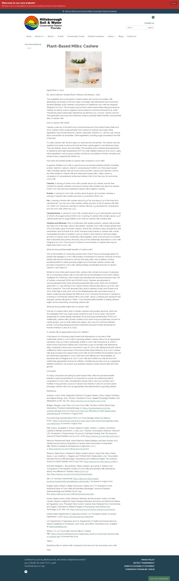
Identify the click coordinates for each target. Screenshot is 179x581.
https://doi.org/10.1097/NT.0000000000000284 (71, 474)
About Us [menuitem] (39, 36)
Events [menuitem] (61, 36)
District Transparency (144, 563)
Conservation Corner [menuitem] (75, 36)
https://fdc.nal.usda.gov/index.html (78, 517)
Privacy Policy (148, 560)
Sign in (152, 569)
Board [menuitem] (50, 36)
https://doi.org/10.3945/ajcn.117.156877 (101, 461)
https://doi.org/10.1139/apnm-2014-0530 (88, 401)
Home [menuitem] (28, 36)
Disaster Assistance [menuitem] (96, 36)
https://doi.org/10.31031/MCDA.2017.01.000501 (69, 449)
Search (150, 28)
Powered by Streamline (136, 569)
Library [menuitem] (110, 36)
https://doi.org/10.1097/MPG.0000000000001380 (72, 494)
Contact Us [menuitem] (131, 36)
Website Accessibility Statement (139, 566)
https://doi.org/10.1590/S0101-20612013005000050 (92, 509)
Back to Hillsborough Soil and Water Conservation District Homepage (91, 11)
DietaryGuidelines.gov (58, 527)
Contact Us (149, 23)
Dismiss (173, 3)
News (29, 48)
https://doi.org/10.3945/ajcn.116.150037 (102, 436)
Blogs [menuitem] (120, 36)
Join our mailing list (159, 578)
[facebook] (153, 18)
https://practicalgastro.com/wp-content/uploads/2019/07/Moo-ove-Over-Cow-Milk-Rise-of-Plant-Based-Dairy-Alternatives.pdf (81, 411)
